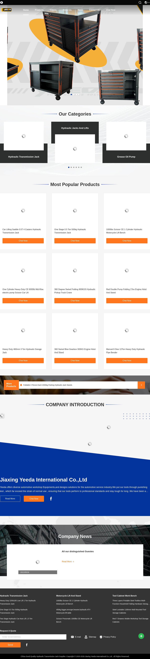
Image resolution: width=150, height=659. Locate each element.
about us (67, 10)
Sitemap (90, 636)
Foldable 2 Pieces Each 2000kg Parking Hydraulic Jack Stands (47, 385)
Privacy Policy (108, 637)
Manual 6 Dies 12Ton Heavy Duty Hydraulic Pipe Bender (125, 351)
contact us (94, 10)
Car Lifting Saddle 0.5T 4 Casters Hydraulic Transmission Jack (21, 231)
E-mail (76, 637)
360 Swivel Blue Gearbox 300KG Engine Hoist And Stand (75, 351)
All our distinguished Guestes (78, 551)
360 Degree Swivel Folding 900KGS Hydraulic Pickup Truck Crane (74, 291)
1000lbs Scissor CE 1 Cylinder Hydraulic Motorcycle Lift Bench (124, 231)
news (80, 10)
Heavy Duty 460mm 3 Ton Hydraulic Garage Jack (22, 351)
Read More (10, 499)
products (39, 10)
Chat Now (110, 10)
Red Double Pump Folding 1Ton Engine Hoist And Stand (126, 291)
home (26, 10)
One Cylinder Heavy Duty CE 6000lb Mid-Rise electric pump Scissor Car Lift (22, 291)
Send (10, 645)
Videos (53, 10)
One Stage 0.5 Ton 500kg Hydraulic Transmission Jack (70, 231)
